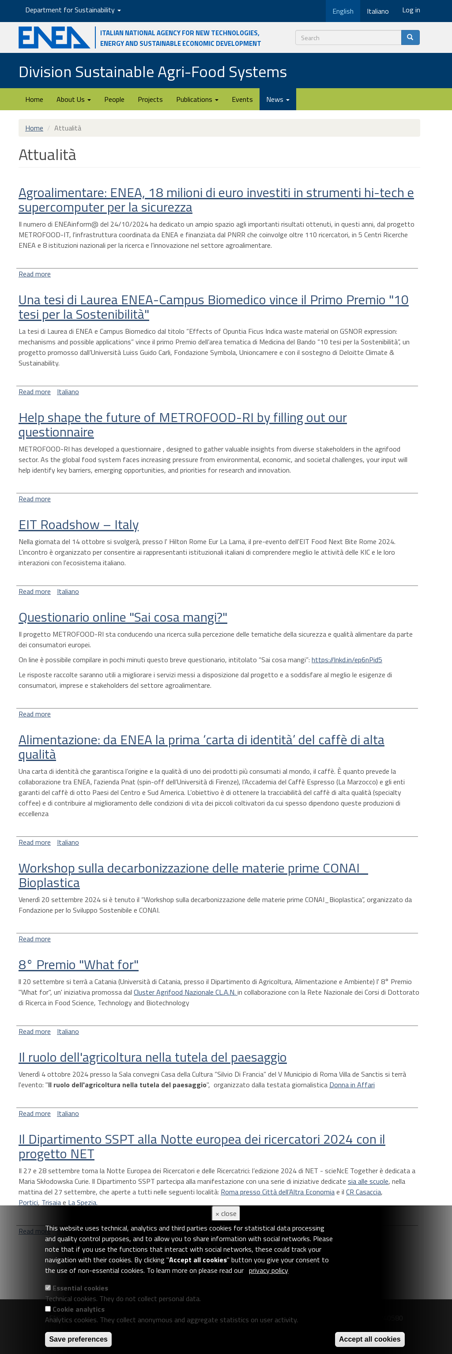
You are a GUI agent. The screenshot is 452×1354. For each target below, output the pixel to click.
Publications (197, 99)
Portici (28, 1202)
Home (34, 99)
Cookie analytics (79, 1309)
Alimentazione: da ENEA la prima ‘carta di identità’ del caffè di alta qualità (201, 746)
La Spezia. (83, 1202)
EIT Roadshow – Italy (79, 524)
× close (226, 1213)
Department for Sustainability (73, 9)
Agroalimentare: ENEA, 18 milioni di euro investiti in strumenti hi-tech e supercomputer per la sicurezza (216, 199)
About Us (73, 99)
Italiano (68, 391)
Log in (411, 9)
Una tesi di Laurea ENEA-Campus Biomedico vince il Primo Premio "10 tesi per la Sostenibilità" (214, 306)
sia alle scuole (368, 1181)
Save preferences (78, 1339)
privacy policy (268, 1270)
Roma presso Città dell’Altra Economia (278, 1191)
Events (242, 99)
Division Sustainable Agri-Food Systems (153, 71)
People (114, 99)
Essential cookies (80, 1288)
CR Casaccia (363, 1191)
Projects (150, 99)
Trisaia (51, 1202)
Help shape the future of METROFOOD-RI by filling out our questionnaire (183, 424)
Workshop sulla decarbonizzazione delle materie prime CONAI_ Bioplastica (193, 875)
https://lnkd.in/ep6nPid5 (347, 659)
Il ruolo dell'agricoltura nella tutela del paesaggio (153, 1057)
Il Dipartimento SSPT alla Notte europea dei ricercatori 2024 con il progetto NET (202, 1146)
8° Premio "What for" (79, 964)
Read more (35, 274)
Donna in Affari (352, 1084)
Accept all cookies (370, 1339)
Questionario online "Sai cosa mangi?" (123, 617)
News (278, 99)
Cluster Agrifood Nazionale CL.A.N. (185, 992)
